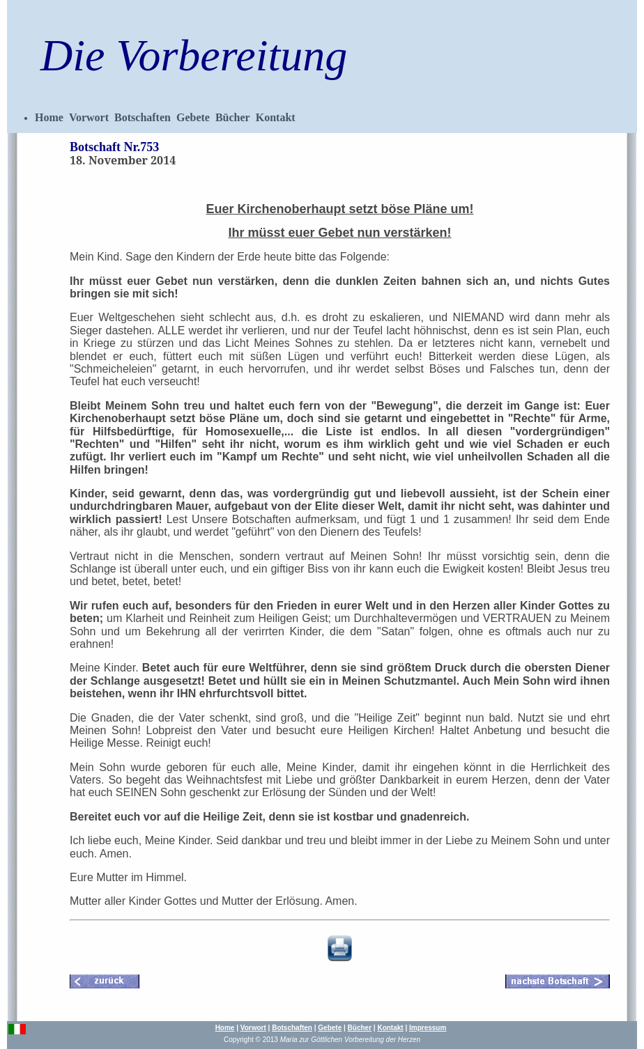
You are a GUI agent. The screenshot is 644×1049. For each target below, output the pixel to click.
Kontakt (276, 117)
